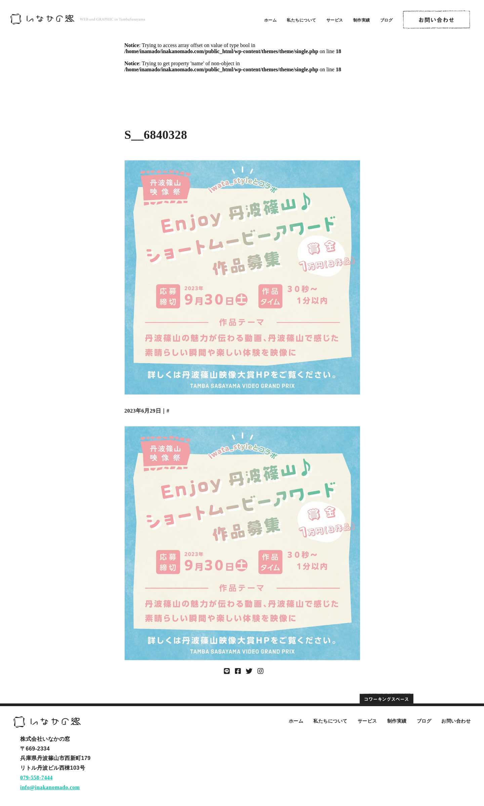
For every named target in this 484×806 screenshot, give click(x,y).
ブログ (386, 20)
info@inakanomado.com (50, 787)
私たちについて (301, 20)
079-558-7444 (36, 777)
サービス (334, 20)
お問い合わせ (456, 721)
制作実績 (361, 20)
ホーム (270, 20)
